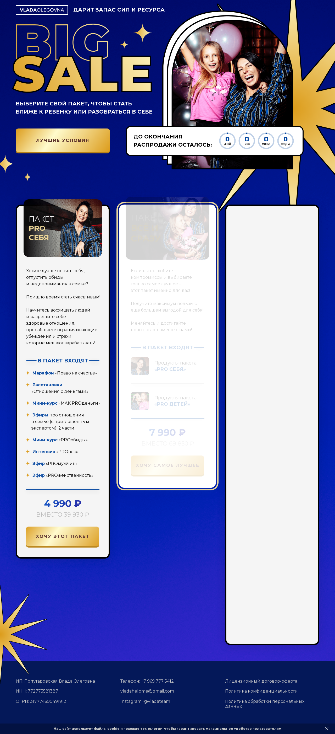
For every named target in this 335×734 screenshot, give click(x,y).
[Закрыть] (327, 729)
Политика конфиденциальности (261, 691)
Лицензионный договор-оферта (261, 681)
